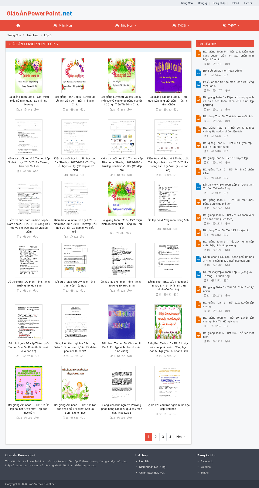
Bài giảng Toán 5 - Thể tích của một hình (228, 116)
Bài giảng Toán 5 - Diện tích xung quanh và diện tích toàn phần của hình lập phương (228, 101)
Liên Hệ (144, 461)
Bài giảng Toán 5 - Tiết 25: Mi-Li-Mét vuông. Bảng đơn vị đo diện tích (228, 129)
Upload (235, 3)
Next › (180, 437)
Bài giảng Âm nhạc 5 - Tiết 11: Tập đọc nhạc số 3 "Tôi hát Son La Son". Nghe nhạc (75, 408)
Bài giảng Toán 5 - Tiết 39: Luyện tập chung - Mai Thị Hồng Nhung (228, 319)
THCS (179, 25)
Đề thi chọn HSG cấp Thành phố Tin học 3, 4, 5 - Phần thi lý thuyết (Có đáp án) (28, 347)
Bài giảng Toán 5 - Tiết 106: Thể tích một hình (228, 334)
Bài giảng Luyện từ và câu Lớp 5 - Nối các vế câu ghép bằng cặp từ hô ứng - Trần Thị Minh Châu (122, 100)
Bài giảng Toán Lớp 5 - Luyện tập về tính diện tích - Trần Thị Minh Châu (75, 100)
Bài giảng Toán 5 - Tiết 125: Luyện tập (226, 230)
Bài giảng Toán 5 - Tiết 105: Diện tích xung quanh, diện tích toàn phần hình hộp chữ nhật (228, 55)
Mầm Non (63, 25)
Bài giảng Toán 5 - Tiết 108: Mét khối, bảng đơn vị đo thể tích (228, 201)
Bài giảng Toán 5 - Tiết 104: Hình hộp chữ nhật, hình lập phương (228, 243)
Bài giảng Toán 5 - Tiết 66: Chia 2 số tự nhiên (228, 289)
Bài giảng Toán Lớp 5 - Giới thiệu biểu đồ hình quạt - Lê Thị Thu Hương (28, 100)
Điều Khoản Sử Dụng (152, 466)
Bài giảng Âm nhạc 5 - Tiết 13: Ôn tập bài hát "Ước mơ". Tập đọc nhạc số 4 (28, 408)
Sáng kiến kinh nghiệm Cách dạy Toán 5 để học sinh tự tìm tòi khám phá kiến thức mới (75, 347)
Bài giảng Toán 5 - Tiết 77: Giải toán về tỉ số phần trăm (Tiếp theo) (228, 216)
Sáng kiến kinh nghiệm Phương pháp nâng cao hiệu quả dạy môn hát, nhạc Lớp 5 (121, 408)
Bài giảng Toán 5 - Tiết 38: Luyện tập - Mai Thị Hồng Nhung (228, 144)
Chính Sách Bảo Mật (152, 472)
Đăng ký (202, 3)
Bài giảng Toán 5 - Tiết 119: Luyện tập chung (228, 304)
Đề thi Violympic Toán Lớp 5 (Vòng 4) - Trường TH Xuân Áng (228, 273)
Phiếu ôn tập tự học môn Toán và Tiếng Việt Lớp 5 (228, 83)
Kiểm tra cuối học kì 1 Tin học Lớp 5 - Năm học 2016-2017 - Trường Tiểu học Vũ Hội (29, 162)
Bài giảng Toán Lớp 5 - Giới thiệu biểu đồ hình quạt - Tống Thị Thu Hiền (122, 223)
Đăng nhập (219, 3)
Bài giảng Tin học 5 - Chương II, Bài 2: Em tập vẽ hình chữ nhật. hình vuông (121, 347)
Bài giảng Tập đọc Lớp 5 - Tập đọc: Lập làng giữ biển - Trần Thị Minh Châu (168, 100)
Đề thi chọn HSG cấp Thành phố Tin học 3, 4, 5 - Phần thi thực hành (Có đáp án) (168, 285)
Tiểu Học (124, 25)
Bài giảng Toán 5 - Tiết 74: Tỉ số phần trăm (228, 171)
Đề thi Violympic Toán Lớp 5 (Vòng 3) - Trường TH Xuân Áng (228, 186)
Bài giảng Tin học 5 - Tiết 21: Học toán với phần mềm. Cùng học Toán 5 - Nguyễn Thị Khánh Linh (168, 347)
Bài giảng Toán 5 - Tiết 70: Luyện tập (225, 158)
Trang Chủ (187, 3)
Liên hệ (248, 3)
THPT (229, 25)
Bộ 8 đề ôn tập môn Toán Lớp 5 (222, 70)
